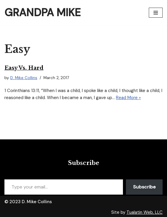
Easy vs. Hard (23, 68)
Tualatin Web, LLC (144, 212)
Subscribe (144, 187)
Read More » (128, 98)
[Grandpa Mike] (42, 12)
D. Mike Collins (23, 77)
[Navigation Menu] (156, 13)
